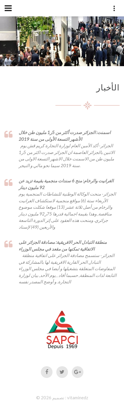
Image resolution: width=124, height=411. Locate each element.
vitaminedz (77, 397)
